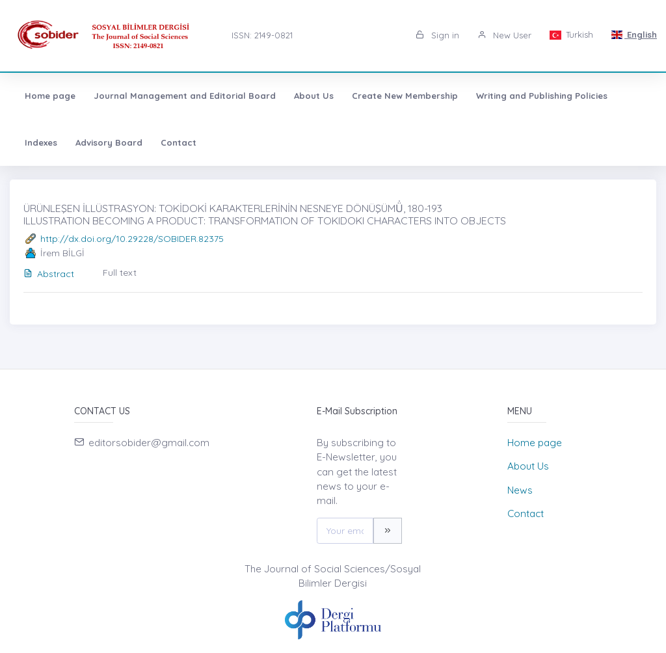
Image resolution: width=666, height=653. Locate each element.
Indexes (41, 142)
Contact (178, 142)
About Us (314, 95)
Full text (120, 272)
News (520, 490)
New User (504, 35)
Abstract (48, 274)
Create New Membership (405, 95)
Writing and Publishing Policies (541, 95)
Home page (50, 95)
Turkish (571, 34)
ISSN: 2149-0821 (262, 35)
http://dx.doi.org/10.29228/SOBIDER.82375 (132, 239)
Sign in (437, 35)
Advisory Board (108, 142)
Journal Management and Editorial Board (185, 95)
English (634, 34)
